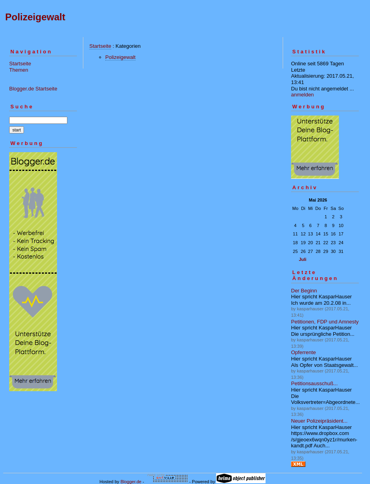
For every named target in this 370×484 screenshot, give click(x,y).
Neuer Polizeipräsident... (319, 421)
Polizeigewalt (35, 17)
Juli (302, 259)
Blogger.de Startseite (33, 89)
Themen (18, 70)
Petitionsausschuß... (314, 383)
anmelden (302, 95)
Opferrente (303, 352)
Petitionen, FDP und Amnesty (325, 322)
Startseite (20, 64)
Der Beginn (304, 291)
